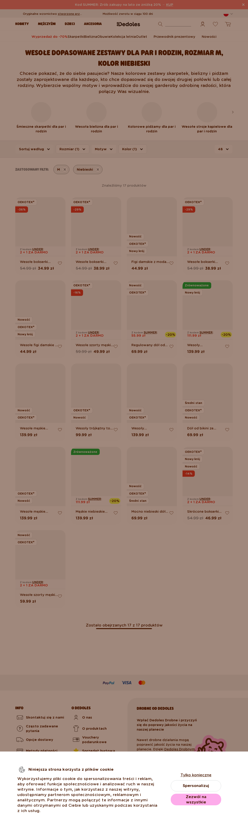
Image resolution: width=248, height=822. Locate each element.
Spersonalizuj (196, 786)
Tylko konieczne (195, 775)
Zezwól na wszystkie (196, 799)
